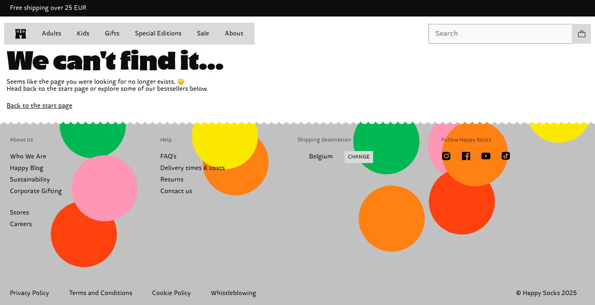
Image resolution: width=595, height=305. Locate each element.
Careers (21, 224)
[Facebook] (466, 156)
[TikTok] (506, 156)
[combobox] (500, 33)
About (234, 33)
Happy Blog (26, 168)
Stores (19, 212)
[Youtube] (486, 156)
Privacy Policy (29, 293)
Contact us (176, 191)
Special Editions (158, 33)
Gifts (112, 33)
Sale (203, 33)
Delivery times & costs (192, 168)
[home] (20, 34)
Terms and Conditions (100, 293)
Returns (171, 179)
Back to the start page (39, 105)
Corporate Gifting (36, 191)
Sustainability (30, 179)
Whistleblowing (233, 293)
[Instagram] (446, 156)
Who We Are (28, 156)
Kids (83, 33)
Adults (51, 33)
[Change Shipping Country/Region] (335, 157)
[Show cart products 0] (581, 34)
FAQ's (168, 156)
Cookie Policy (171, 293)
